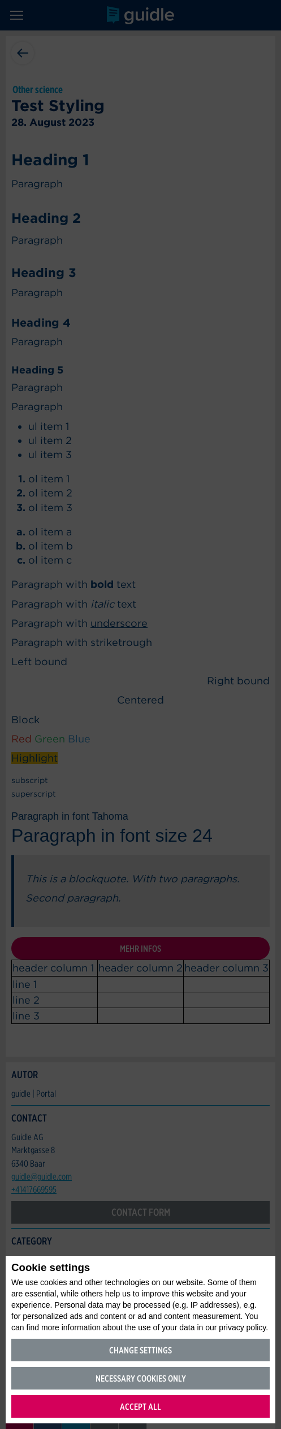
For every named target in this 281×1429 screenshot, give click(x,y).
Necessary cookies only (141, 1378)
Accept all (140, 1406)
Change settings (140, 1350)
